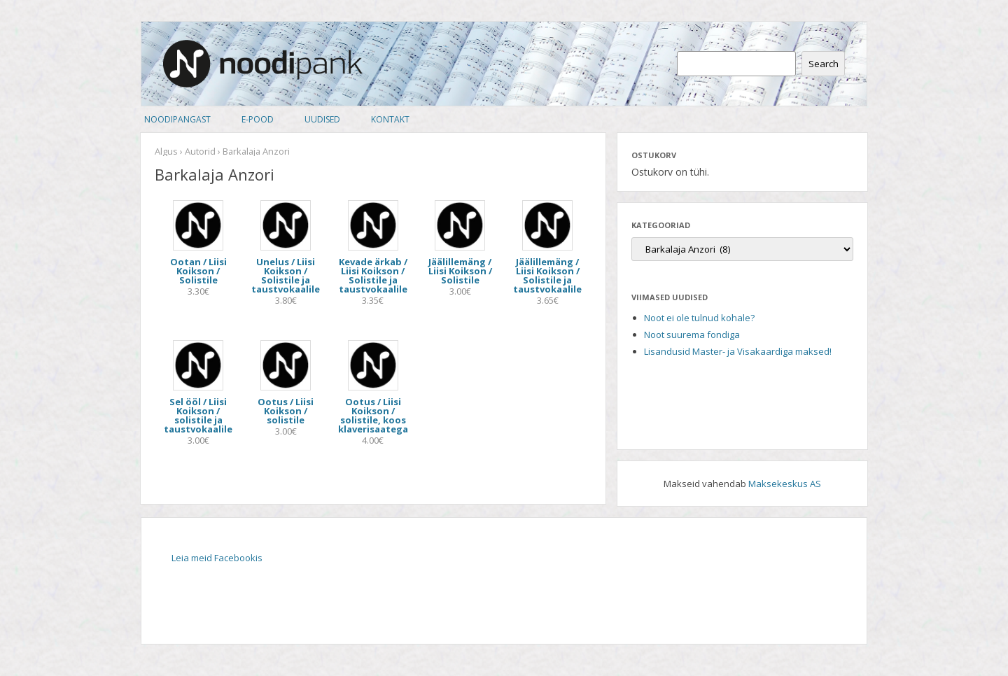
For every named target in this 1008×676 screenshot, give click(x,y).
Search (823, 63)
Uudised (322, 119)
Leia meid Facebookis (217, 557)
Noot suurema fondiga (692, 334)
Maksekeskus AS (784, 483)
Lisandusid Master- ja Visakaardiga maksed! (738, 351)
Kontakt (390, 119)
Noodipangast (177, 119)
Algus (166, 151)
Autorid (200, 151)
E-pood (257, 119)
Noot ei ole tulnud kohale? (699, 317)
